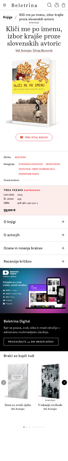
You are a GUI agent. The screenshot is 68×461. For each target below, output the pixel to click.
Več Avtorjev (23, 50)
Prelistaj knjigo (34, 137)
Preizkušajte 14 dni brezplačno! (31, 341)
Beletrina (20, 157)
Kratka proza (53, 164)
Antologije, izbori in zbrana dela (37, 169)
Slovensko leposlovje (31, 164)
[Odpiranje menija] (4, 5)
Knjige (8, 17)
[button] (24, 427)
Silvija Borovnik (43, 50)
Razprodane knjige (29, 174)
